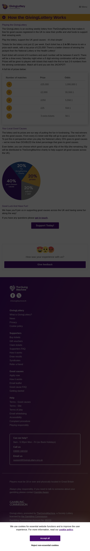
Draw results (16, 356)
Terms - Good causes (20, 402)
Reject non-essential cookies (45, 545)
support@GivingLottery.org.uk (28, 460)
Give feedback (45, 264)
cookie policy (66, 529)
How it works (16, 353)
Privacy (13, 322)
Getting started (17, 391)
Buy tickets (15, 337)
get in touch (41, 218)
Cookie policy (16, 326)
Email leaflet (16, 383)
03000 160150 (20, 451)
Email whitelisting (18, 413)
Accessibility (16, 417)
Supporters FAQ (18, 349)
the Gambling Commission (34, 516)
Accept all (45, 538)
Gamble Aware (41, 492)
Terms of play (16, 410)
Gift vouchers (16, 341)
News (12, 318)
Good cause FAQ (18, 387)
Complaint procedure (20, 421)
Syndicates (15, 360)
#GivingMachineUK (18, 301)
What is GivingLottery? (21, 314)
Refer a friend (16, 364)
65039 (48, 520)
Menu (83, 7)
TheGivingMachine (46, 513)
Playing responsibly (19, 425)
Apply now (15, 375)
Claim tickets (16, 345)
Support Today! (45, 225)
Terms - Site (15, 406)
